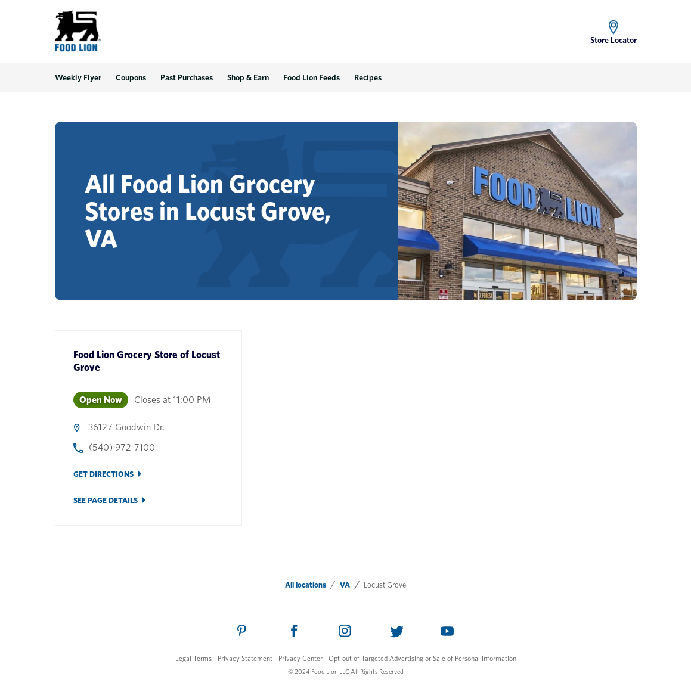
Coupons (131, 77)
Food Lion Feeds (311, 77)
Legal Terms (193, 658)
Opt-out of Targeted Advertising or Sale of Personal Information (422, 658)
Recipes (368, 77)
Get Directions (103, 474)
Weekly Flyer (78, 77)
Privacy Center (300, 658)
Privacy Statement (245, 658)
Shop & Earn (248, 77)
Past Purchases (186, 77)
